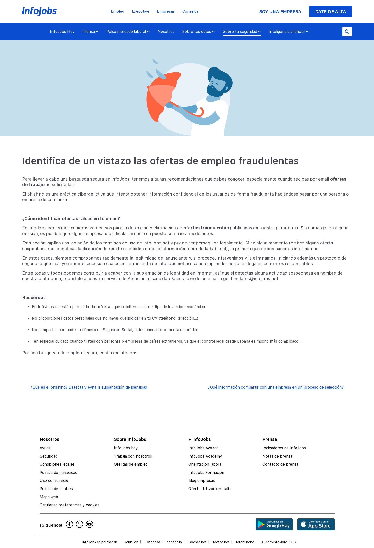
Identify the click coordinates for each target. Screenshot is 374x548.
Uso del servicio (54, 480)
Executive (140, 11)
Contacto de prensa (280, 464)
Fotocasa (152, 542)
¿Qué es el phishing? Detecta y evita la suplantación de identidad (89, 387)
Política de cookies (56, 488)
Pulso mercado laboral (128, 31)
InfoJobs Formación (206, 472)
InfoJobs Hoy (62, 31)
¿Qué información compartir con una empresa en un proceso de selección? (276, 387)
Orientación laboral (205, 464)
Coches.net (198, 542)
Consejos (190, 11)
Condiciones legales (57, 464)
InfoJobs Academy (205, 456)
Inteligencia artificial (289, 31)
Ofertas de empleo (131, 464)
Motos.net (221, 542)
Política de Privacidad (58, 472)
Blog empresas (201, 480)
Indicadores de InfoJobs (284, 448)
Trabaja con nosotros (133, 456)
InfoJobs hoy (126, 448)
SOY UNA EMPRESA (280, 11)
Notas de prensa (277, 456)
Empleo (117, 11)
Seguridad (48, 456)
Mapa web (49, 497)
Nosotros (166, 31)
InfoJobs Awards (203, 448)
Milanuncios (245, 542)
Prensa (90, 31)
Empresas (166, 11)
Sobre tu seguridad (242, 31)
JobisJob (131, 542)
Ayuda (45, 448)
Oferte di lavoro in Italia (209, 488)
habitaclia (174, 542)
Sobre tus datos (198, 31)
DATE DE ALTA (330, 11)
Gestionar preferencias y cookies (69, 505)
